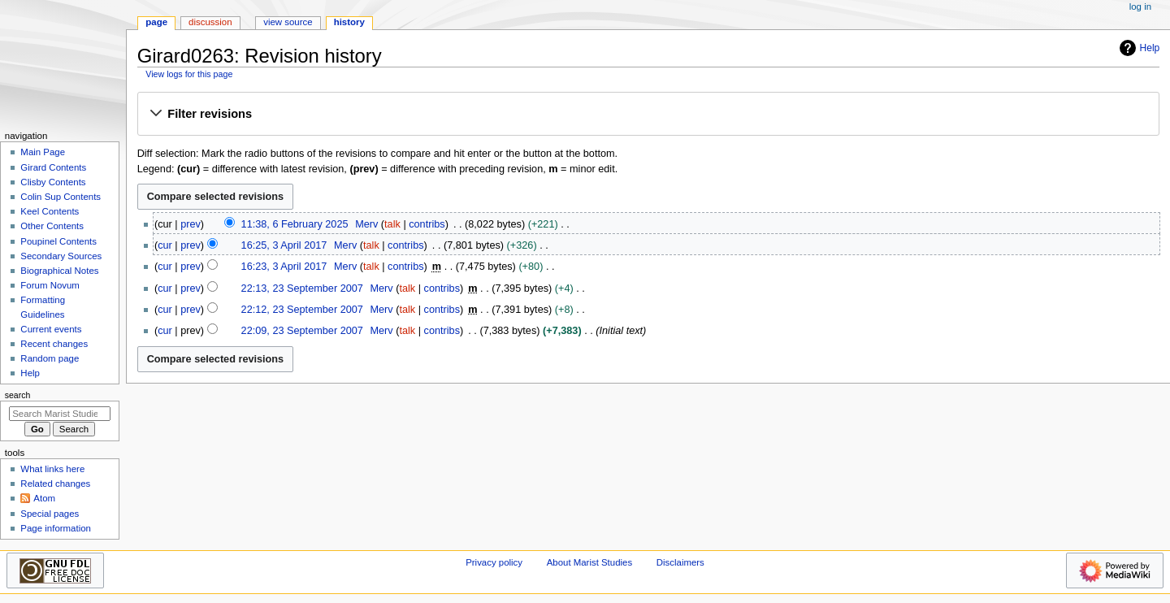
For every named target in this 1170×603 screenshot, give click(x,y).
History (349, 22)
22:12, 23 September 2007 (302, 309)
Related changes (55, 483)
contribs (426, 224)
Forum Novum (50, 285)
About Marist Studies (589, 562)
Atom (44, 498)
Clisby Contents (52, 182)
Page (156, 22)
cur (165, 245)
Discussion (210, 22)
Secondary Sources (61, 256)
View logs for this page (188, 74)
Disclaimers (680, 562)
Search (18, 395)
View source (287, 22)
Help (1138, 48)
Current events (50, 329)
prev (190, 224)
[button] (648, 114)
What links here (52, 469)
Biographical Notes (59, 270)
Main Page (42, 152)
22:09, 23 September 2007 (302, 330)
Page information (55, 528)
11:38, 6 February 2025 (295, 224)
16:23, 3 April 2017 (284, 266)
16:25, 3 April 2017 (284, 245)
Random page (49, 358)
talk (392, 224)
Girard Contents (53, 167)
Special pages (49, 513)
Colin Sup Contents (60, 197)
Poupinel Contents (58, 241)
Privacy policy (494, 562)
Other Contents (52, 226)
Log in (1140, 6)
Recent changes (54, 344)
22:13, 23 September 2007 (302, 288)
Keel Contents (49, 211)
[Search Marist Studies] (59, 413)
